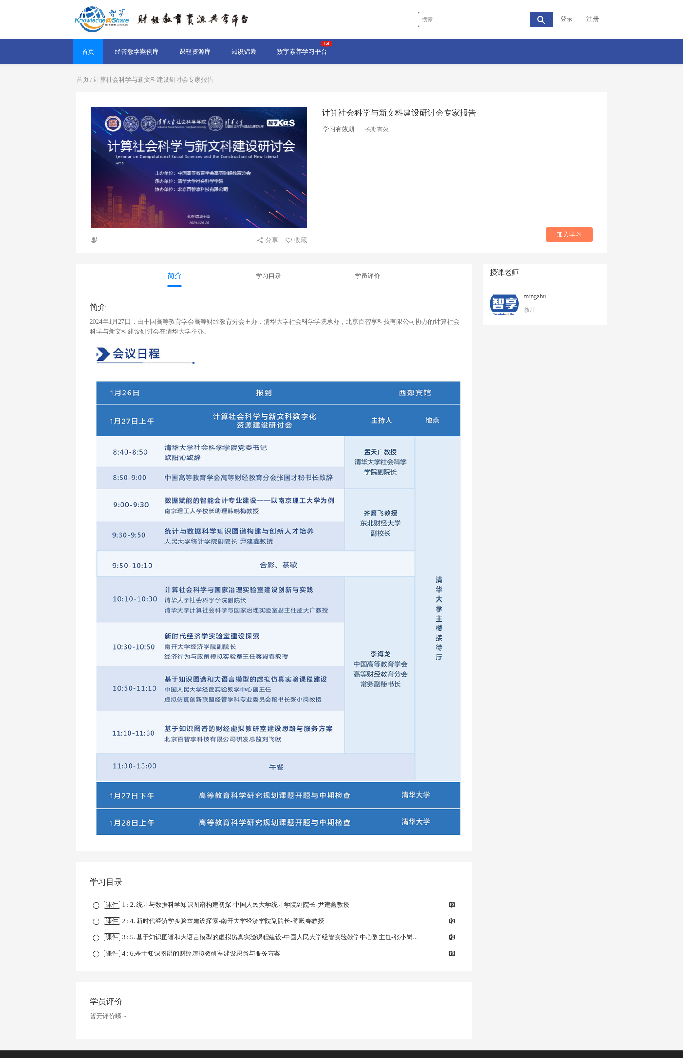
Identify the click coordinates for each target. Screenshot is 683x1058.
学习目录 (268, 276)
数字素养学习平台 (304, 48)
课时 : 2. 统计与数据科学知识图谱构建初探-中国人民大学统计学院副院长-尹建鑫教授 (222, 904)
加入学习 (569, 234)
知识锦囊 (243, 51)
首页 (88, 51)
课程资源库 (195, 51)
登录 (566, 18)
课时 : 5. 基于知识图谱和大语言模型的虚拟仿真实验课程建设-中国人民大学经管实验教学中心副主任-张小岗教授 (260, 937)
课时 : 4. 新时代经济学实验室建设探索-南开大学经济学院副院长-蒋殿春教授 (209, 921)
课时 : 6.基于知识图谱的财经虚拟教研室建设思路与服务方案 (187, 953)
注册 (592, 18)
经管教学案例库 (137, 51)
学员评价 (367, 276)
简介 (174, 275)
